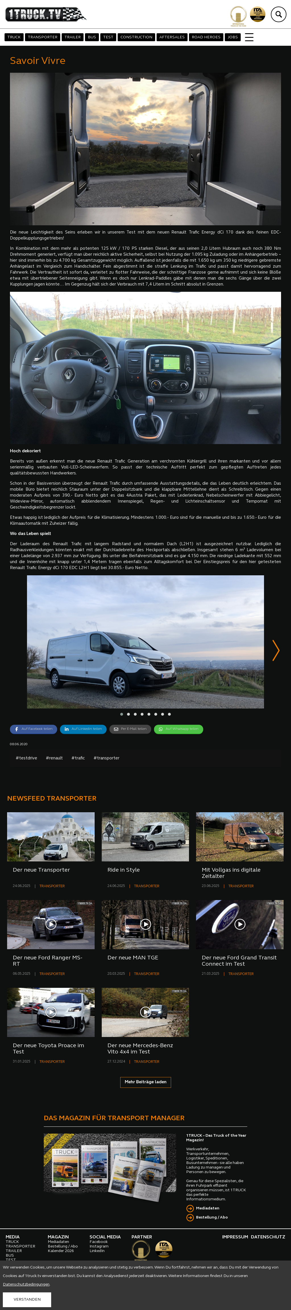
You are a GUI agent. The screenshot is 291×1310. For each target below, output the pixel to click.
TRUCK (14, 37)
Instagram (99, 1246)
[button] (121, 714)
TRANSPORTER (42, 37)
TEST (108, 37)
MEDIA (13, 1237)
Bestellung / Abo (212, 1217)
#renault (54, 758)
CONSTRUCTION (136, 37)
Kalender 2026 (61, 1251)
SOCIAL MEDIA (105, 1237)
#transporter (106, 758)
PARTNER (142, 1237)
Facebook (99, 1242)
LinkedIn (97, 1251)
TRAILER (73, 37)
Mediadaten (207, 1208)
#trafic (78, 758)
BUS (92, 37)
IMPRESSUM (235, 1237)
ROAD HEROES (206, 37)
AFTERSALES (172, 37)
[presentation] (276, 651)
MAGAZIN (58, 1237)
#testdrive (26, 758)
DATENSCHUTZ (268, 1237)
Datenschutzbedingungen (26, 1284)
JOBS (233, 37)
